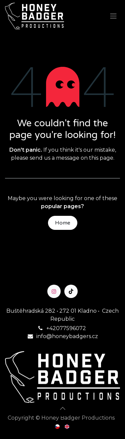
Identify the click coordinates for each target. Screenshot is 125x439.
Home (62, 223)
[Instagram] (54, 291)
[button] (63, 408)
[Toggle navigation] (113, 16)
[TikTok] (71, 291)
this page (101, 158)
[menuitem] (58, 426)
